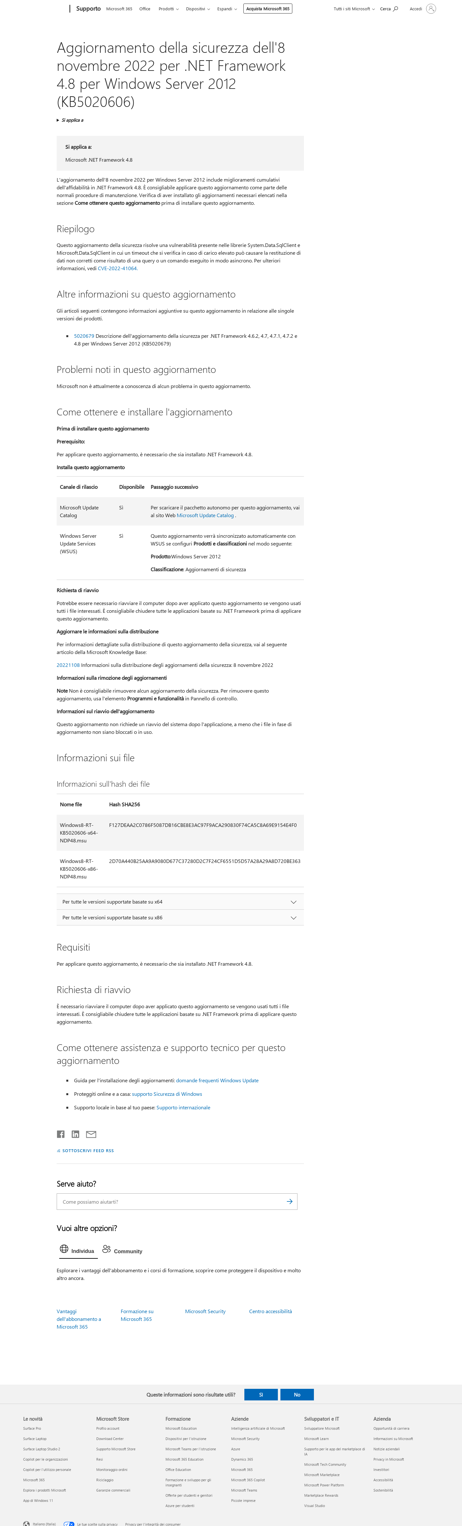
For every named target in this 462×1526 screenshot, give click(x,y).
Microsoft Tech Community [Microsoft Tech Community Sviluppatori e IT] (325, 1464)
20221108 (68, 664)
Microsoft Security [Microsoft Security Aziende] (245, 1438)
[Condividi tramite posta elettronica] (88, 1133)
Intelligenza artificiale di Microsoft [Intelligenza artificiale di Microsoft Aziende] (258, 1428)
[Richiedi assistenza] (389, 8)
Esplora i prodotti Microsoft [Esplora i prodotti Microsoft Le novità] (44, 1490)
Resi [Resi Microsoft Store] (99, 1459)
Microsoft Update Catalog (205, 515)
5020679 (84, 335)
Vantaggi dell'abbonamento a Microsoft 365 (79, 1319)
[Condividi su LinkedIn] (73, 1133)
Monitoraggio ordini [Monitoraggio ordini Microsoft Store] (111, 1469)
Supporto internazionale (183, 1107)
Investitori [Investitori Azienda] (381, 1469)
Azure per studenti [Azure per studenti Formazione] (179, 1505)
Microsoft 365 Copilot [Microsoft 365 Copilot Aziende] (248, 1479)
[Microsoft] (45, 9)
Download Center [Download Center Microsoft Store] (110, 1438)
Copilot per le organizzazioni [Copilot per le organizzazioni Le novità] (45, 1459)
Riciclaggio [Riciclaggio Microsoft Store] (104, 1479)
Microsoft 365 (119, 8)
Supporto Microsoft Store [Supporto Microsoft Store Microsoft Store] (116, 1448)
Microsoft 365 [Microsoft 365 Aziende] (242, 1469)
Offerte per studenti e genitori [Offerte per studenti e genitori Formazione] (188, 1495)
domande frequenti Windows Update (217, 1080)
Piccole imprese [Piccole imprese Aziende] (243, 1500)
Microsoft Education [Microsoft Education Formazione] (181, 1428)
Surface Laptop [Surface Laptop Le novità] (34, 1438)
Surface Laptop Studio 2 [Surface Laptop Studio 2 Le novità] (41, 1448)
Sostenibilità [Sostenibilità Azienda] (383, 1490)
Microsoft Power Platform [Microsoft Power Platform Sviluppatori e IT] (324, 1485)
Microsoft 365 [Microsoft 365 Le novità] (34, 1479)
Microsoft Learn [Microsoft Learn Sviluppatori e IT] (316, 1438)
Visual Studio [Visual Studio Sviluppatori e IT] (314, 1505)
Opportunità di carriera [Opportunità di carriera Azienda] (391, 1428)
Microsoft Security (205, 1311)
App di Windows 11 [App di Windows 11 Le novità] (38, 1500)
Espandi (224, 8)
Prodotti (166, 8)
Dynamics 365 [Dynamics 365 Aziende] (242, 1459)
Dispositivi (195, 8)
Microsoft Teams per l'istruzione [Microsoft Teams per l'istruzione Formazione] (190, 1448)
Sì (261, 1394)
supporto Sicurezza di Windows (167, 1093)
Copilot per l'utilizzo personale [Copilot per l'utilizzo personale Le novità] (47, 1469)
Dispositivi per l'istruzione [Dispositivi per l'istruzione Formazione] (185, 1438)
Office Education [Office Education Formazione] (178, 1469)
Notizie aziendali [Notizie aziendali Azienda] (386, 1448)
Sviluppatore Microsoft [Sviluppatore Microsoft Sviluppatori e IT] (322, 1428)
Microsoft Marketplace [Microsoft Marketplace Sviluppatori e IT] (322, 1474)
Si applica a (72, 120)
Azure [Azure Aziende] (235, 1448)
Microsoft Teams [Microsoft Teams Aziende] (244, 1490)
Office (144, 8)
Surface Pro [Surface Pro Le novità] (32, 1428)
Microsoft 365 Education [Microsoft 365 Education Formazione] (184, 1459)
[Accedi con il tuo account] (422, 8)
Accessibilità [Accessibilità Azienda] (383, 1479)
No (297, 1394)
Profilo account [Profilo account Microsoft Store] (107, 1428)
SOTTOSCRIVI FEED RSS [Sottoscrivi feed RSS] (88, 1150)
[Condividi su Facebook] (61, 1133)
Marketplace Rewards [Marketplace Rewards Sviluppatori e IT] (321, 1495)
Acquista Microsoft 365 (267, 8)
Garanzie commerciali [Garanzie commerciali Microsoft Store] (113, 1490)
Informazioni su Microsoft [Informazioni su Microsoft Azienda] (393, 1438)
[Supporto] (88, 9)
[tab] (78, 1250)
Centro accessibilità (270, 1311)
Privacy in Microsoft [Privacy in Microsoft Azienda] (388, 1459)
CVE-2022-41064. (118, 268)
